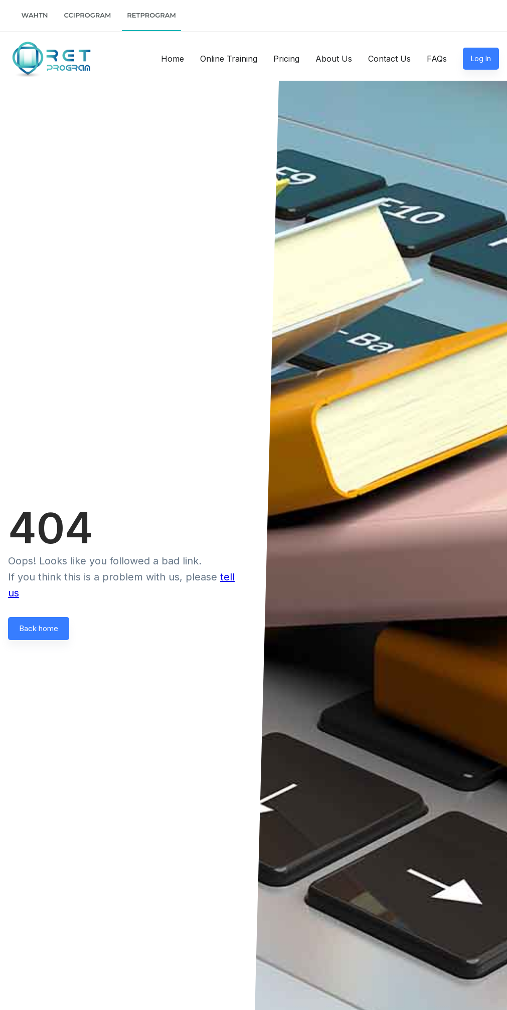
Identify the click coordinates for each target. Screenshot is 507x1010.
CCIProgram (87, 15)
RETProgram (151, 15)
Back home (38, 628)
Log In (481, 58)
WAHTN (35, 15)
